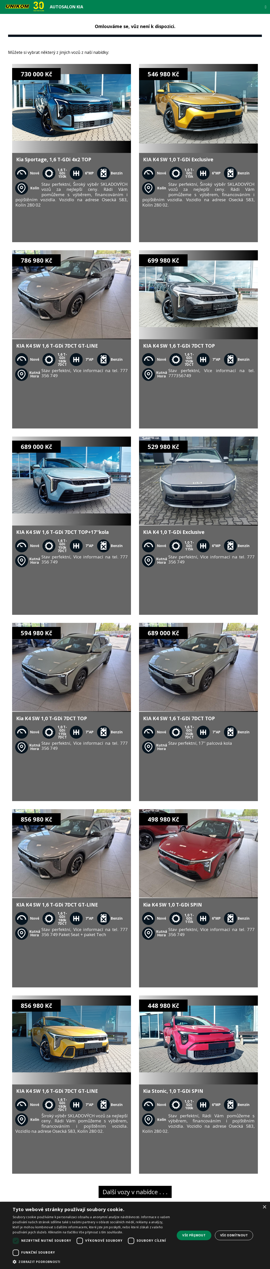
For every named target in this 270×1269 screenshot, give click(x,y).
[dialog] (135, 1235)
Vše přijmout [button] (194, 1235)
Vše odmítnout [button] (234, 1235)
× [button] (264, 1207)
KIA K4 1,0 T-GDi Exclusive (174, 532)
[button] (91, 1262)
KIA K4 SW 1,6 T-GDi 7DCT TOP (179, 345)
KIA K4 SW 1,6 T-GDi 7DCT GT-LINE (57, 345)
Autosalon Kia (66, 7)
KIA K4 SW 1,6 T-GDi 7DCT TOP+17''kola (62, 532)
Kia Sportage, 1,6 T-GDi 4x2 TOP (53, 159)
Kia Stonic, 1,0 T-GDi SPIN (173, 1090)
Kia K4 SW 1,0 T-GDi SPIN (172, 904)
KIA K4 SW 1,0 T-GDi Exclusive (178, 159)
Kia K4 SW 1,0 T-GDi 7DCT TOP (51, 718)
